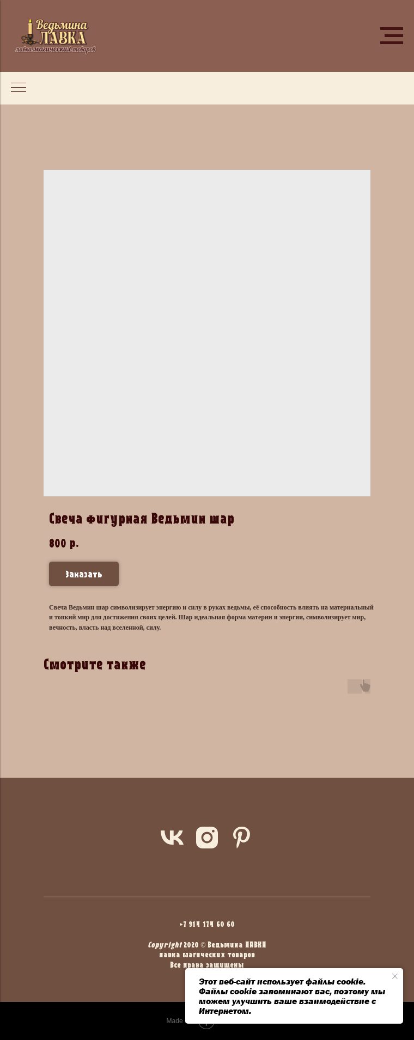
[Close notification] (394, 976)
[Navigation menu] (391, 36)
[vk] (172, 837)
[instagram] (207, 837)
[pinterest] (241, 837)
